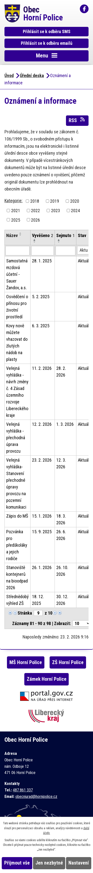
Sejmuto (65, 235)
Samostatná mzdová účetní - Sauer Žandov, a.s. (17, 274)
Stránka (25, 613)
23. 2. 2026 (42, 460)
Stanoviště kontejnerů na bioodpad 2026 (17, 577)
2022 (35, 210)
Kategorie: (13, 200)
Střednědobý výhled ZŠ (17, 600)
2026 (35, 219)
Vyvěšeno (42, 235)
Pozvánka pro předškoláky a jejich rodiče (16, 545)
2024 (75, 210)
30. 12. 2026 (62, 600)
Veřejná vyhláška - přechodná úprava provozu (15, 438)
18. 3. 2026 (61, 519)
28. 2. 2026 (61, 372)
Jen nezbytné (49, 863)
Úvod (9, 75)
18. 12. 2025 (38, 600)
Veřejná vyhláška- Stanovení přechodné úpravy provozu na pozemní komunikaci (16, 483)
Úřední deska (32, 75)
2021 (15, 210)
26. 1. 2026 (42, 567)
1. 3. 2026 (65, 424)
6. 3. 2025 (40, 325)
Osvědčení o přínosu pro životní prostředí (17, 306)
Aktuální (85, 260)
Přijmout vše (17, 863)
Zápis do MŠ (17, 516)
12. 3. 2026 (61, 463)
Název (12, 235)
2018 (34, 201)
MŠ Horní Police (25, 662)
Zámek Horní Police (46, 679)
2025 (15, 219)
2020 (74, 201)
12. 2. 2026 (42, 424)
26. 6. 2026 (61, 535)
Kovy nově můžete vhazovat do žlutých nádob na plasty (17, 342)
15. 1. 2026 (42, 516)
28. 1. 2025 (42, 260)
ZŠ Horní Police (68, 662)
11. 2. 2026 (42, 368)
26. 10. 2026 (62, 571)
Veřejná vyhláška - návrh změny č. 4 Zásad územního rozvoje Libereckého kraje (17, 392)
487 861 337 (23, 790)
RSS (77, 120)
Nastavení (78, 863)
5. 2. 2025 (40, 296)
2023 (55, 210)
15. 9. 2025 (42, 531)
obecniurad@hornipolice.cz (36, 796)
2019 (54, 201)
